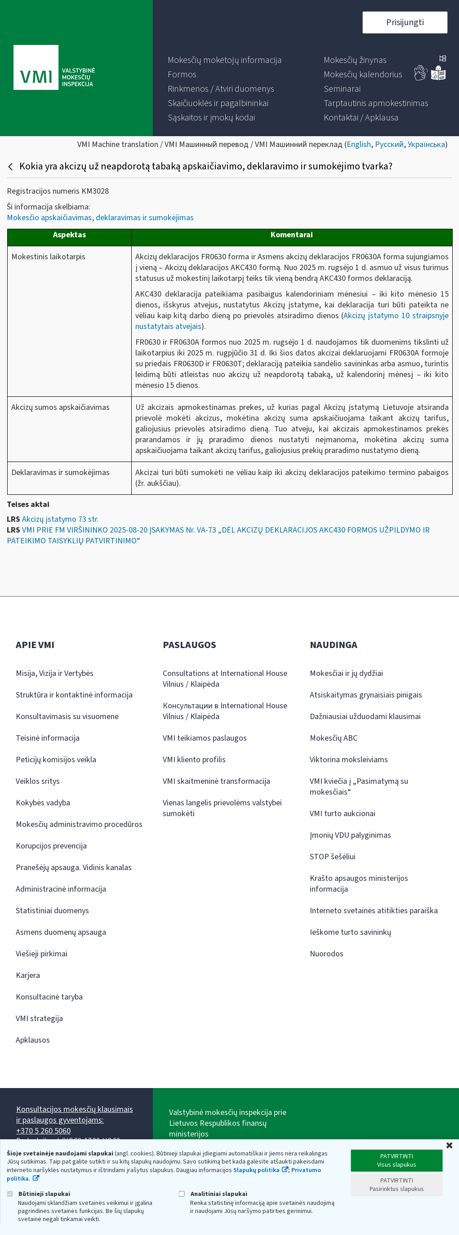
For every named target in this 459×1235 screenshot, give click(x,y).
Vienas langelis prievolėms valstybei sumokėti (222, 808)
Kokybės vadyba (43, 803)
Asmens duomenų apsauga (61, 932)
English (359, 144)
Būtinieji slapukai (38, 1194)
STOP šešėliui (333, 856)
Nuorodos (326, 954)
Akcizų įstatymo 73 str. (60, 519)
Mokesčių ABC (333, 738)
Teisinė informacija (48, 738)
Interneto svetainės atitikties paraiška (374, 910)
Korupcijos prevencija (51, 846)
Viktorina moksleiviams (349, 759)
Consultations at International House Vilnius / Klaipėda (225, 679)
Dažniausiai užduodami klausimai (365, 716)
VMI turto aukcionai (342, 813)
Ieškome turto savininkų (350, 932)
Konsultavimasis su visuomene (67, 716)
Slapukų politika (256, 1170)
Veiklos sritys (38, 781)
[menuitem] (225, 60)
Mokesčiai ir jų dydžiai (346, 673)
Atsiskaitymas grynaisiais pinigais (366, 695)
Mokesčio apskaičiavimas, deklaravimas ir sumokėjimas (100, 217)
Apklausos (33, 1040)
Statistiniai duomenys (52, 910)
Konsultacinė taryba (49, 997)
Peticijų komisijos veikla (56, 759)
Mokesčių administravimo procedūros (79, 824)
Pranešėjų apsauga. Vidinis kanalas (74, 867)
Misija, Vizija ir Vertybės (55, 673)
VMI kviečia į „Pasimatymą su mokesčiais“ (359, 787)
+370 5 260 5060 (43, 1131)
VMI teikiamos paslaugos (205, 738)
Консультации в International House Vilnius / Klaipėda (225, 711)
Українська (426, 144)
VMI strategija (39, 1018)
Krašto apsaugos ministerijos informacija (359, 884)
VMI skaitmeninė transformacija (216, 781)
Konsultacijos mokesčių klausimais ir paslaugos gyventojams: (74, 1115)
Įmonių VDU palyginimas (350, 835)
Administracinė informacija (61, 889)
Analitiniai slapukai (213, 1194)
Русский (389, 144)
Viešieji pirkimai (41, 954)
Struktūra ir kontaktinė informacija (74, 695)
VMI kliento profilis (194, 759)
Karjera (28, 975)
